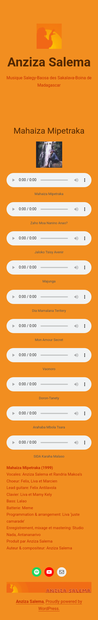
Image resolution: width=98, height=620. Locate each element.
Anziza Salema (49, 62)
